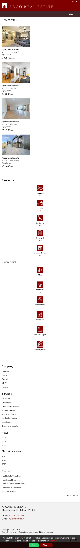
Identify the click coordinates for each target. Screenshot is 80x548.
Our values (6, 379)
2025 (4, 441)
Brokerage (6, 402)
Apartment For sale (40, 78)
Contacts (7, 471)
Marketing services (10, 418)
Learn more (55, 540)
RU (77, 2)
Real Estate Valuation (11, 476)
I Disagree (46, 545)
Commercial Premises (11, 487)
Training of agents (10, 426)
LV (73, 2)
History (5, 375)
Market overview (11, 451)
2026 (4, 437)
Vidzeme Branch (9, 491)
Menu (71, 14)
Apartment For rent (40, 42)
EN (75, 2)
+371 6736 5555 (16, 515)
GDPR (4, 383)
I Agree (34, 545)
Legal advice (7, 422)
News (5, 432)
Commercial (9, 262)
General (5, 371)
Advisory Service (9, 414)
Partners (6, 387)
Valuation (6, 398)
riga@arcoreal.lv (16, 518)
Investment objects (10, 406)
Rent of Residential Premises (14, 483)
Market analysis (9, 410)
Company (7, 366)
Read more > (72, 495)
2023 (4, 464)
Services (7, 393)
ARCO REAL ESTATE (27, 5)
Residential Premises (11, 480)
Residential (8, 180)
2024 (4, 445)
